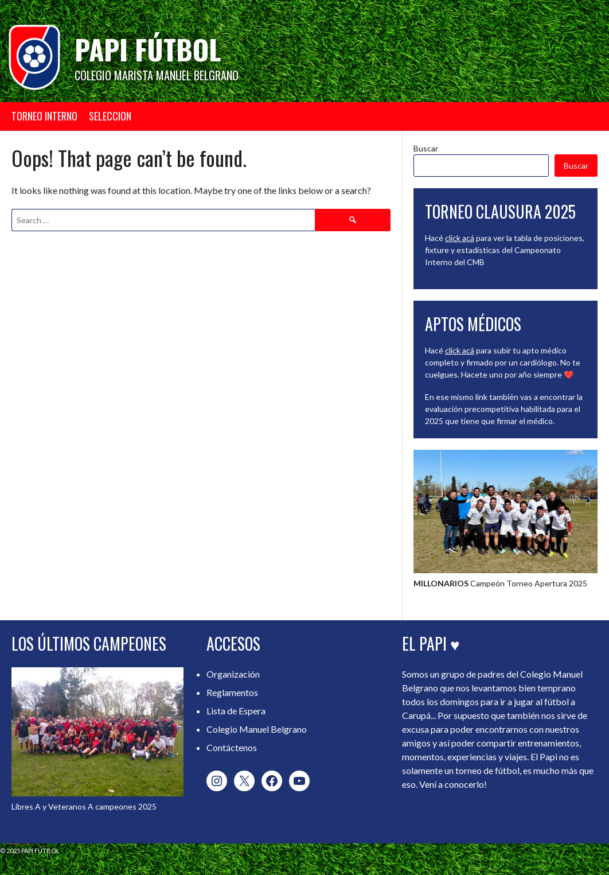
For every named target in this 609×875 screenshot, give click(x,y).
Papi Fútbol (148, 49)
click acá (459, 238)
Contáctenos (231, 747)
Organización (233, 673)
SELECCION (110, 115)
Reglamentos (232, 692)
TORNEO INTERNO (44, 115)
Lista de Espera (236, 710)
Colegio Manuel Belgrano (256, 729)
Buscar (425, 148)
